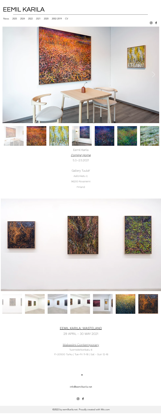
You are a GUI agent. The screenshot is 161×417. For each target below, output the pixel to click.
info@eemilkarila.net (81, 386)
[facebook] (156, 22)
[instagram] (151, 22)
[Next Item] (153, 75)
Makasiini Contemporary (81, 345)
